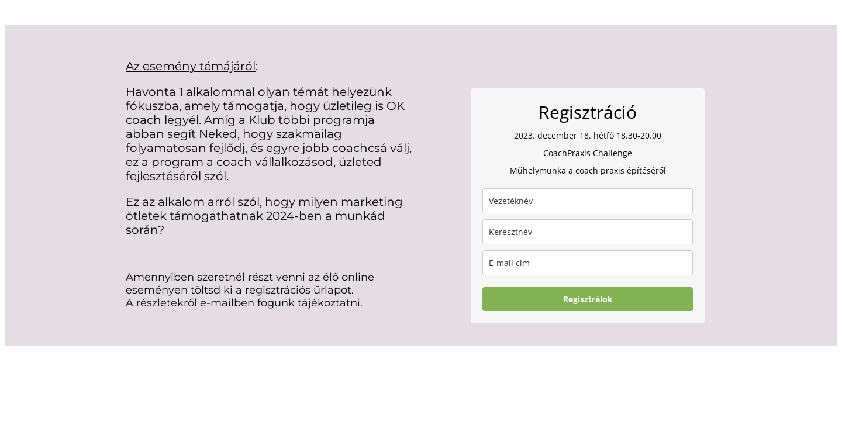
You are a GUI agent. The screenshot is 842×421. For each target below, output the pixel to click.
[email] (587, 262)
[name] (587, 231)
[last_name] (587, 200)
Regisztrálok (588, 299)
